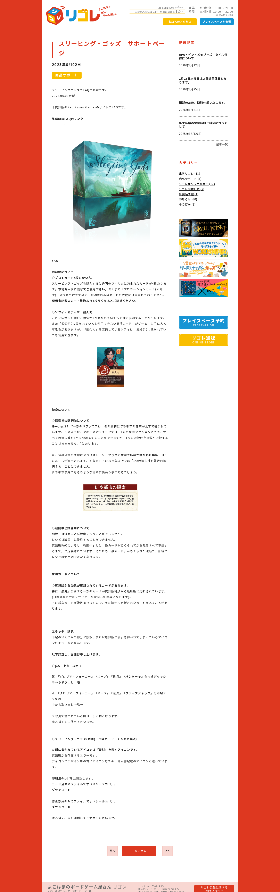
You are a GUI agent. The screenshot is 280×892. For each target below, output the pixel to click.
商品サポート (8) (190, 178)
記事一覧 (222, 144)
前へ (112, 851)
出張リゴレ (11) (189, 173)
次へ (168, 851)
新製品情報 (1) (188, 194)
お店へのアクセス (179, 22)
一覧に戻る (139, 851)
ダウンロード (61, 807)
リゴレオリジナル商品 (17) (197, 184)
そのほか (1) (187, 204)
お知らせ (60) (188, 199)
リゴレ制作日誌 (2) (191, 189)
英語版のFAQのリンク (67, 119)
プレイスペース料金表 (217, 22)
